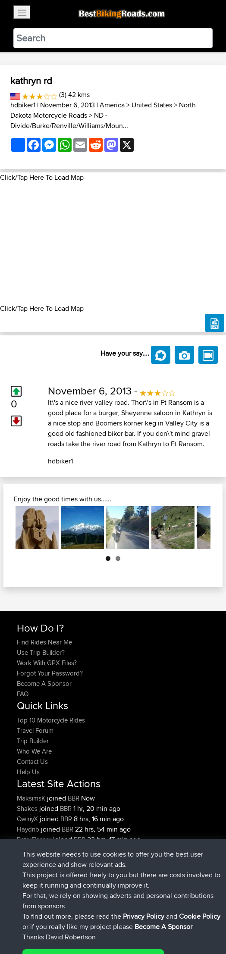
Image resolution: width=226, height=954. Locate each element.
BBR (73, 798)
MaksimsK (32, 798)
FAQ (22, 693)
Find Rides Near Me (44, 642)
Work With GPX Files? (47, 662)
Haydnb (29, 829)
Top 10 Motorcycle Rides (51, 720)
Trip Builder (33, 740)
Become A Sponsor (44, 683)
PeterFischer (35, 839)
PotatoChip (33, 849)
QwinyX (28, 818)
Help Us (28, 771)
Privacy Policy (132, 920)
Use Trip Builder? (41, 652)
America (112, 105)
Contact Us (32, 761)
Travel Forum (35, 730)
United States (152, 105)
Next (197, 527)
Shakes (28, 808)
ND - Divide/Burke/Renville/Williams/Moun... (69, 120)
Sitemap (97, 920)
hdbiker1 (22, 105)
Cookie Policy (175, 920)
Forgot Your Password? (50, 673)
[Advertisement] (113, 243)
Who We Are (34, 751)
